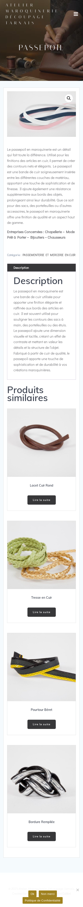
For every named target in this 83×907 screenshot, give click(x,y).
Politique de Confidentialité (42, 900)
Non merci (48, 894)
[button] (69, 98)
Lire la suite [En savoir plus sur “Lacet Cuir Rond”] (41, 500)
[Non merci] (77, 890)
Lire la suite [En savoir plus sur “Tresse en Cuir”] (41, 612)
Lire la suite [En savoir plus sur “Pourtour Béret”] (41, 724)
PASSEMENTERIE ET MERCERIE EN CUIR (49, 255)
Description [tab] (21, 268)
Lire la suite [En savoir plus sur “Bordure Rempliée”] (41, 836)
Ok (32, 894)
